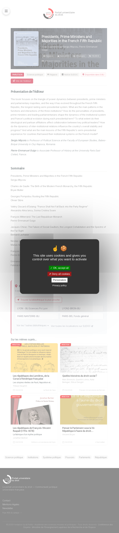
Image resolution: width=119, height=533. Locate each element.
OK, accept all (59, 268)
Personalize (59, 280)
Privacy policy (59, 285)
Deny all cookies (59, 274)
